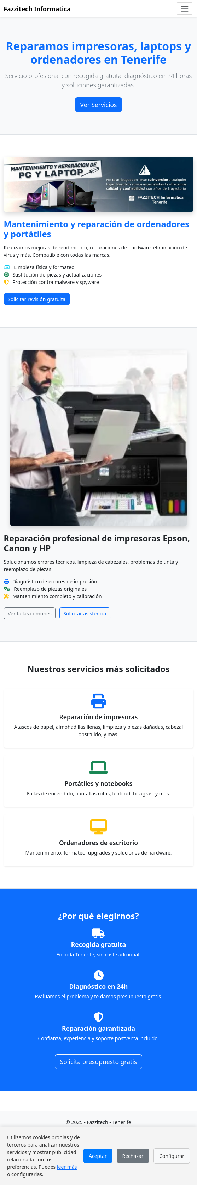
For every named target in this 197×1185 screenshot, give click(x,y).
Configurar (171, 1156)
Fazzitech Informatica (37, 9)
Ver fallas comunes (30, 613)
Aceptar (98, 1156)
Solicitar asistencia (84, 613)
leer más (67, 1167)
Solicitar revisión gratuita (36, 299)
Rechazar (133, 1156)
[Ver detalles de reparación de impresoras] (98, 718)
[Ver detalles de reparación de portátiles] (98, 781)
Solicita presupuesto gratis (98, 1061)
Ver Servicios (98, 104)
